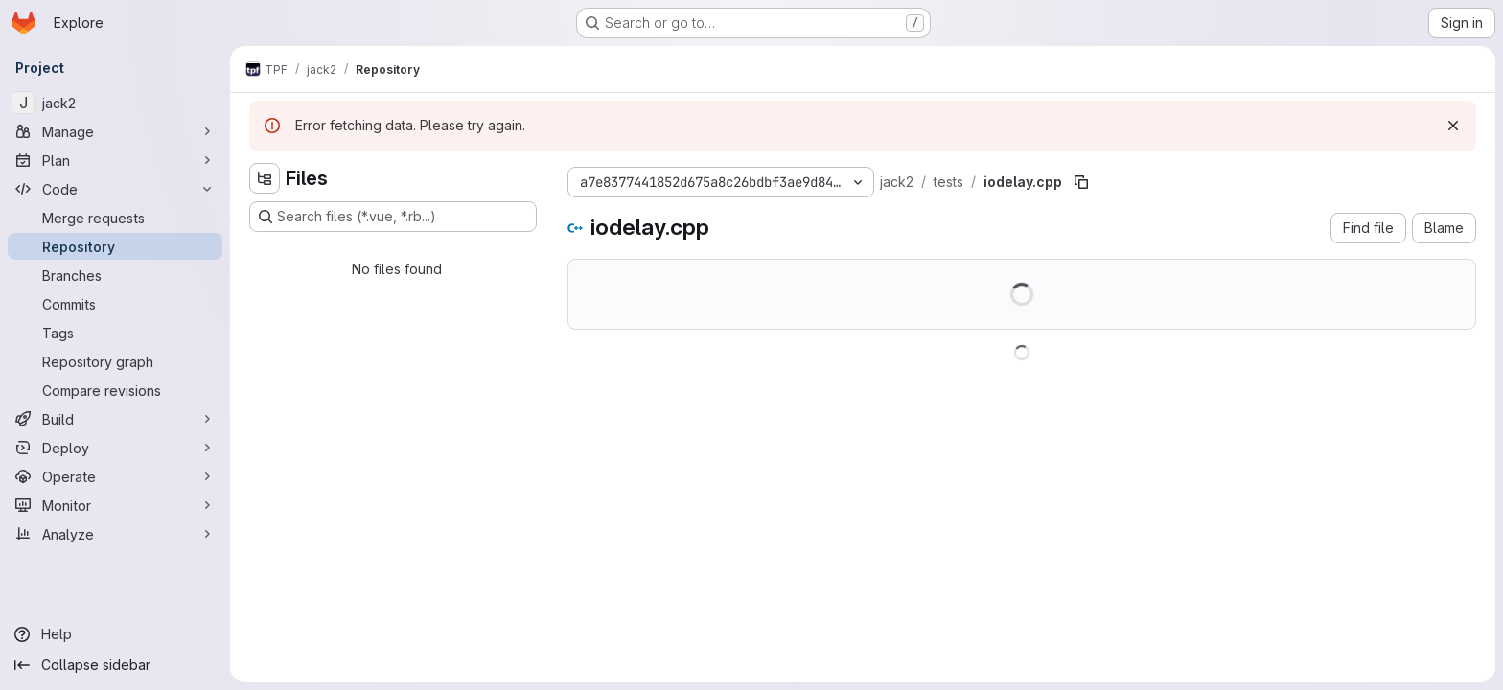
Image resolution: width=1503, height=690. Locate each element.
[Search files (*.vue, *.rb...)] (393, 216)
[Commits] (115, 303)
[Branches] (115, 275)
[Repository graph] (115, 361)
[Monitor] (115, 505)
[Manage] (115, 131)
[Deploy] (115, 447)
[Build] (115, 418)
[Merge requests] (115, 217)
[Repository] (115, 246)
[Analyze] (115, 533)
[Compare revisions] (115, 390)
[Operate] (115, 476)
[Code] (115, 188)
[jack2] (115, 102)
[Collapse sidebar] (115, 665)
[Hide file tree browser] (264, 178)
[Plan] (115, 160)
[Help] (115, 634)
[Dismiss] (1453, 125)
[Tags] (115, 332)
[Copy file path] (1081, 182)
